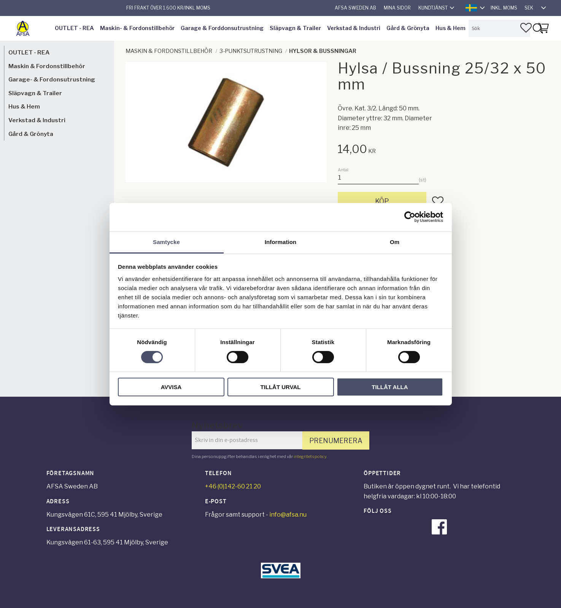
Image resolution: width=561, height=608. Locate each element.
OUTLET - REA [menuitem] (74, 28)
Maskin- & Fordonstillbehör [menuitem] (137, 28)
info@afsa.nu (288, 514)
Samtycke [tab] (166, 241)
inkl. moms (504, 8)
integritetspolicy (310, 456)
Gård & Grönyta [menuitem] (407, 28)
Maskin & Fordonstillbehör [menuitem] (46, 66)
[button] (526, 28)
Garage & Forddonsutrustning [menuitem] (222, 28)
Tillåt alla (390, 387)
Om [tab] (394, 241)
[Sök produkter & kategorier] (499, 28)
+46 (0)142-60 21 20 (233, 486)
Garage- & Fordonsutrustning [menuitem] (51, 79)
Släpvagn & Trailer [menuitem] (295, 28)
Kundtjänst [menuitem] (433, 8)
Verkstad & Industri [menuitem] (353, 28)
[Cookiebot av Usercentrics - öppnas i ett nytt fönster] (410, 217)
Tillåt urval (280, 387)
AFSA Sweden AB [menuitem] (355, 8)
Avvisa (171, 387)
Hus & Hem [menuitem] (450, 28)
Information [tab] (281, 241)
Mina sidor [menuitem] (397, 8)
